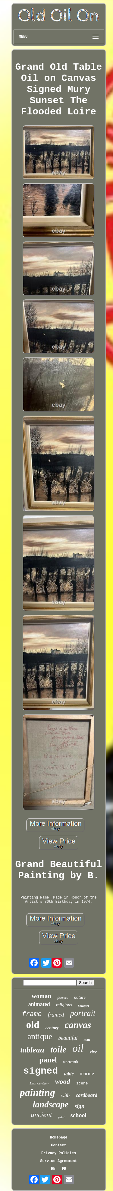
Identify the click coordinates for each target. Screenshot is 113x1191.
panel (48, 1060)
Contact (58, 1145)
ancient (41, 1115)
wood (62, 1081)
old (32, 1024)
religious (64, 1004)
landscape (51, 1104)
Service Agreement (58, 1161)
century (52, 1028)
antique (39, 1036)
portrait (82, 1013)
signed (40, 1071)
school (78, 1115)
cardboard (86, 1095)
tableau (32, 1050)
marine (87, 1073)
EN (53, 1169)
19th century (39, 1083)
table (69, 1073)
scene (82, 1083)
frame (32, 1014)
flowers (62, 997)
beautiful (67, 1038)
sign (80, 1106)
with (65, 1095)
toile (58, 1049)
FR (64, 1169)
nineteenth (70, 1062)
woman (41, 996)
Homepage (58, 1137)
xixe (93, 1052)
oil (77, 1048)
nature (80, 997)
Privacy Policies (58, 1153)
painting (37, 1092)
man (86, 1039)
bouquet (83, 1005)
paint (61, 1117)
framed (56, 1014)
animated (39, 1004)
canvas (77, 1025)
